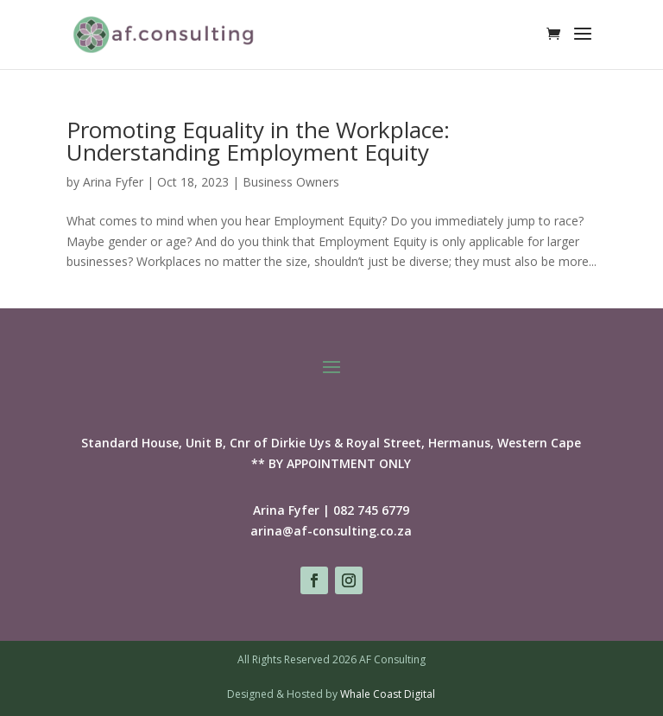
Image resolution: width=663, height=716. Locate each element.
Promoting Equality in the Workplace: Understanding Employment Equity (258, 141)
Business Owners (291, 182)
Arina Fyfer (113, 182)
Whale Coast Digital (387, 694)
